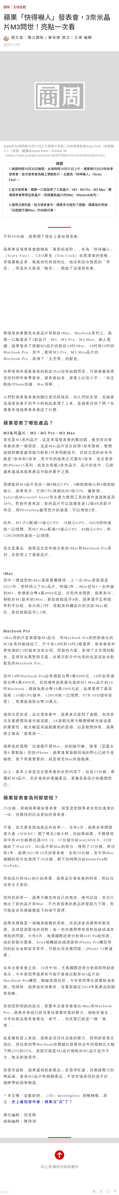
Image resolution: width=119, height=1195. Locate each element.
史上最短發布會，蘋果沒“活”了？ (42, 1102)
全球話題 (19, 7)
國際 (6, 7)
